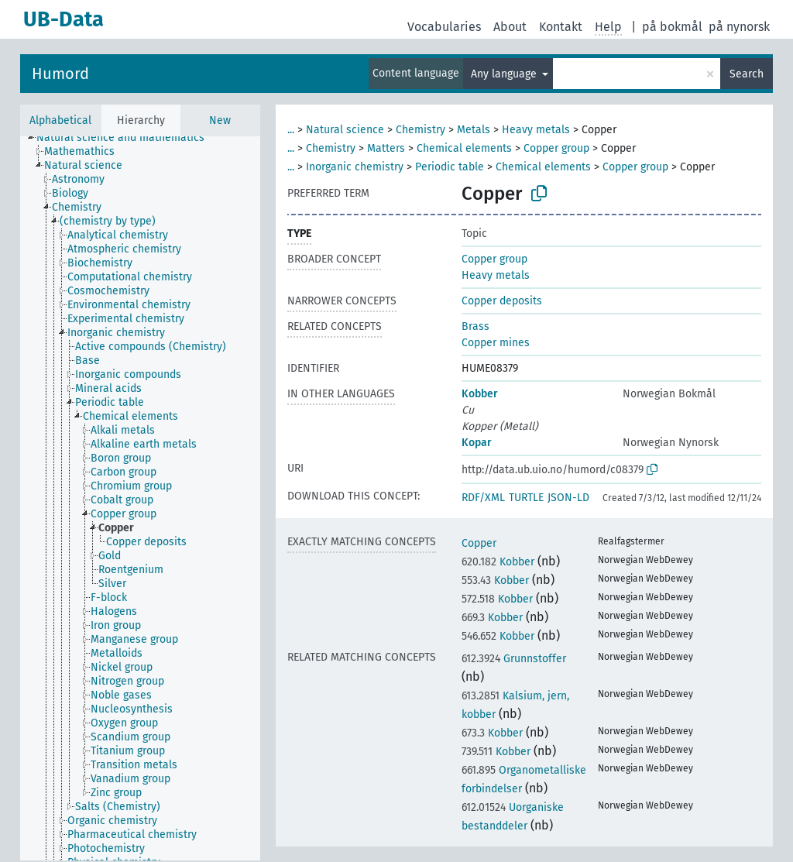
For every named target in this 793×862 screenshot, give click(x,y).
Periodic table (449, 166)
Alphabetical (60, 120)
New (220, 120)
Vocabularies (444, 26)
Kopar (477, 442)
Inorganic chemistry (354, 166)
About (510, 26)
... (290, 129)
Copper (479, 543)
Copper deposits (502, 300)
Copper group (556, 148)
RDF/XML (483, 497)
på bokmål (672, 26)
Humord (60, 73)
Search (746, 74)
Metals (473, 129)
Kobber (480, 393)
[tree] (140, 498)
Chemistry (420, 129)
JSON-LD (568, 497)
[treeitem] (127, 138)
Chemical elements (464, 148)
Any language (505, 74)
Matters (386, 148)
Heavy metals (536, 129)
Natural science (345, 129)
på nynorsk (739, 26)
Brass (475, 326)
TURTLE (526, 497)
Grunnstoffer (514, 658)
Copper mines (496, 342)
